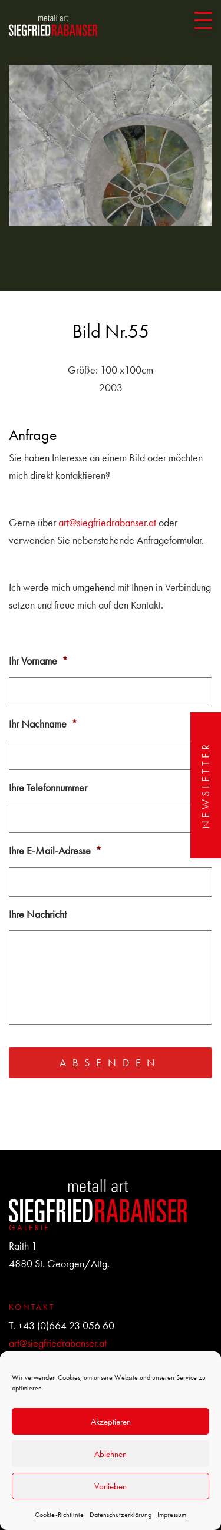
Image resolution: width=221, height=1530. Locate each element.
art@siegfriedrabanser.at (107, 522)
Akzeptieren (111, 1421)
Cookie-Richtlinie (59, 1514)
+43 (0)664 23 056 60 (66, 1325)
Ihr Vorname (38, 660)
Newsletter (205, 785)
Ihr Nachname (43, 724)
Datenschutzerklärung (120, 1514)
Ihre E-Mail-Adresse (55, 850)
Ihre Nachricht (38, 914)
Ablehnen (110, 1454)
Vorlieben (110, 1486)
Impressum (171, 1514)
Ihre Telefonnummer (48, 787)
